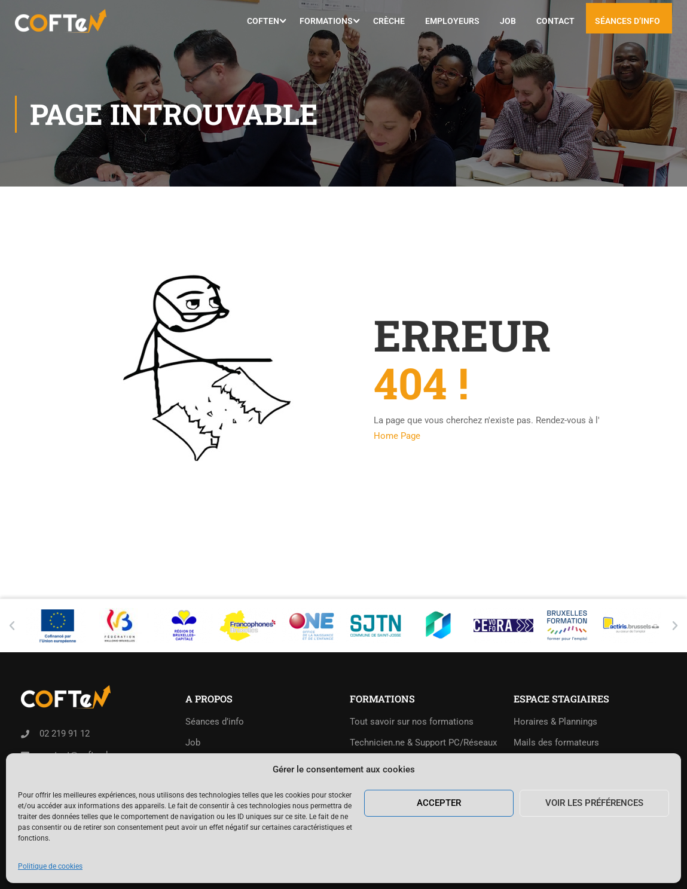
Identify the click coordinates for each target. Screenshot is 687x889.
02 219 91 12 (64, 733)
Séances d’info (627, 21)
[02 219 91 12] (25, 734)
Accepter (439, 864)
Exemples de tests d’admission (412, 784)
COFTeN (263, 21)
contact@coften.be (77, 755)
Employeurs (452, 21)
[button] (12, 626)
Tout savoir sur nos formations (412, 721)
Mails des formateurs (556, 742)
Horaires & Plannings (555, 721)
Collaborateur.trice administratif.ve (419, 763)
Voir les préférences (594, 864)
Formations (326, 21)
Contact (555, 21)
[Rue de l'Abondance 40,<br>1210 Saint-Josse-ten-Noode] (25, 784)
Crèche (389, 21)
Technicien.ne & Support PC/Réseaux (423, 742)
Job (508, 21)
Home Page (397, 435)
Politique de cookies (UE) (236, 784)
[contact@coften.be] (25, 755)
